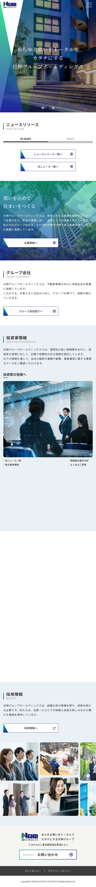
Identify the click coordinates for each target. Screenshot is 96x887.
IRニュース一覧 (13, 462)
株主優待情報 (12, 466)
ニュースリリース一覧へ (48, 154)
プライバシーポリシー (59, 870)
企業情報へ (29, 243)
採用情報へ (30, 728)
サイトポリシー (33, 870)
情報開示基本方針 (79, 462)
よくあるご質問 (78, 466)
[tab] (42, 107)
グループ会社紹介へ (31, 311)
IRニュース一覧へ (48, 167)
